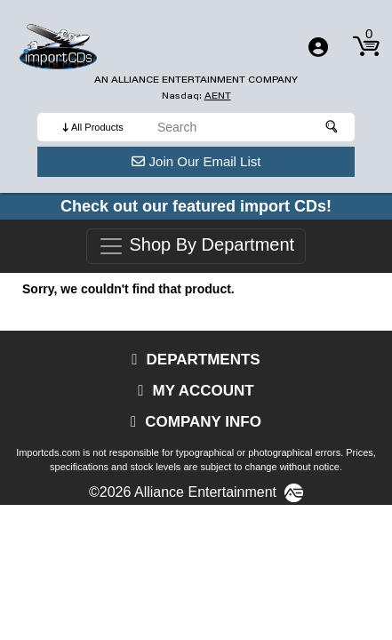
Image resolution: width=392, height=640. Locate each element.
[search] (251, 127)
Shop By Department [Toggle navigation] (196, 246)
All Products (97, 127)
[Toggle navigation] (318, 47)
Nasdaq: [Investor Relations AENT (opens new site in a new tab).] (196, 95)
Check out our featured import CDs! (196, 206)
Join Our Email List (196, 161)
